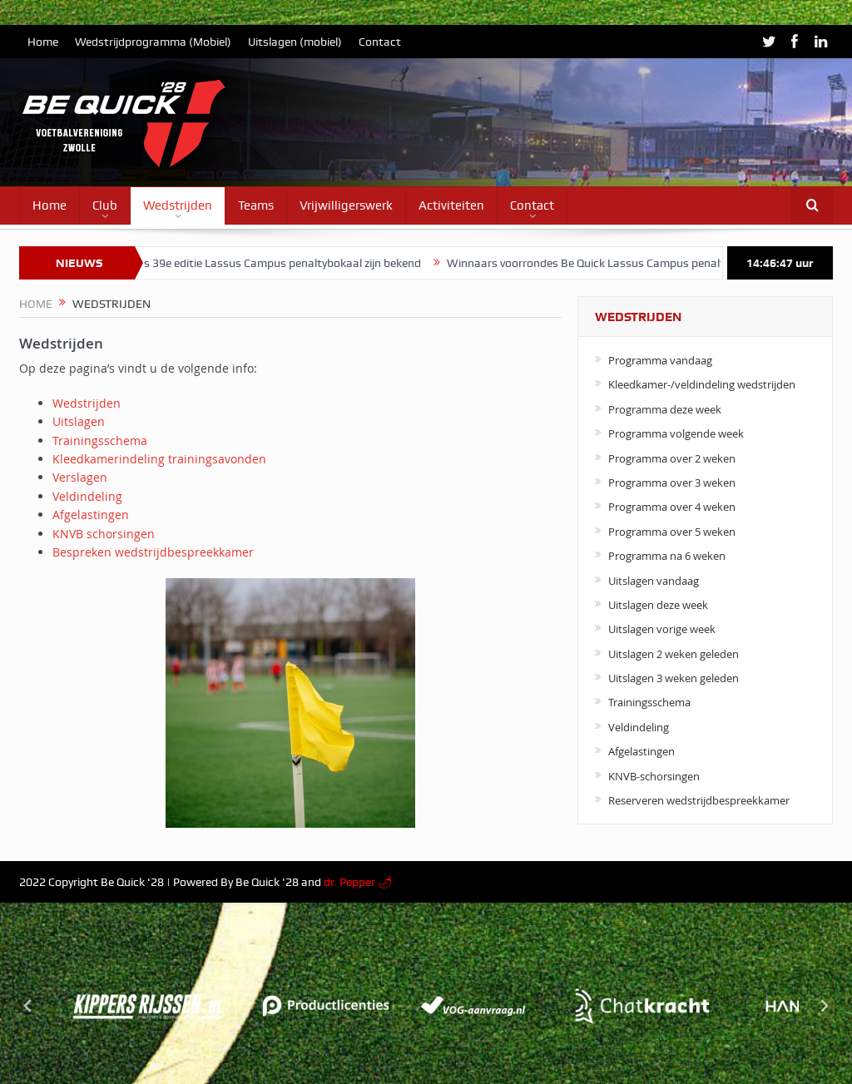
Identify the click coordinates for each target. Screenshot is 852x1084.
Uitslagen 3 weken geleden (673, 678)
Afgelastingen (90, 514)
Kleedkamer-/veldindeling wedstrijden (701, 384)
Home (42, 41)
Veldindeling (87, 496)
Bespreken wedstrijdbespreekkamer (153, 552)
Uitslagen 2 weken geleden (673, 653)
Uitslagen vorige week (662, 628)
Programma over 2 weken (672, 458)
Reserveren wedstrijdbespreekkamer (699, 800)
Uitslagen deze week (658, 604)
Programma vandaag (660, 360)
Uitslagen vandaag (653, 580)
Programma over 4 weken (672, 506)
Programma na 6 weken (667, 555)
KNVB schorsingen (103, 534)
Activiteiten (451, 205)
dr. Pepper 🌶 (358, 881)
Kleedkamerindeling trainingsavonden (159, 459)
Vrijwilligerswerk (346, 205)
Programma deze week (664, 409)
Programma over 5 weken (672, 531)
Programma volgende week (676, 433)
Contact (380, 41)
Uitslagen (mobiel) (295, 41)
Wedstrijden (177, 205)
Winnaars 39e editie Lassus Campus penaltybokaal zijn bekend (270, 263)
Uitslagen (78, 421)
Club (104, 205)
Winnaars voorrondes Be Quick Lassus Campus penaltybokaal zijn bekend (645, 263)
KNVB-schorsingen (654, 776)
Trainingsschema (99, 440)
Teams (256, 205)
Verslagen (79, 477)
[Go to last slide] (28, 1005)
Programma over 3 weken (672, 482)
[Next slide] (823, 1005)
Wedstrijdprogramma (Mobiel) (153, 41)
